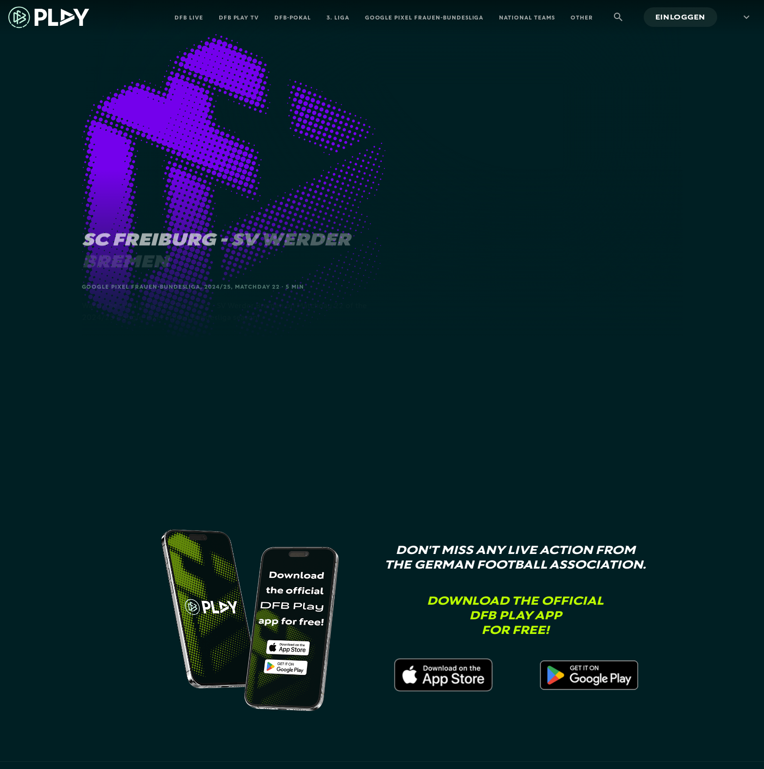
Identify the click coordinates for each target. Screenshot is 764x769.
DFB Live (188, 17)
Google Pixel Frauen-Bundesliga (424, 17)
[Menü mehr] (744, 17)
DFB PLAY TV (239, 17)
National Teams (526, 17)
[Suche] (618, 17)
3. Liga (337, 17)
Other (582, 17)
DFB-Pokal (292, 17)
